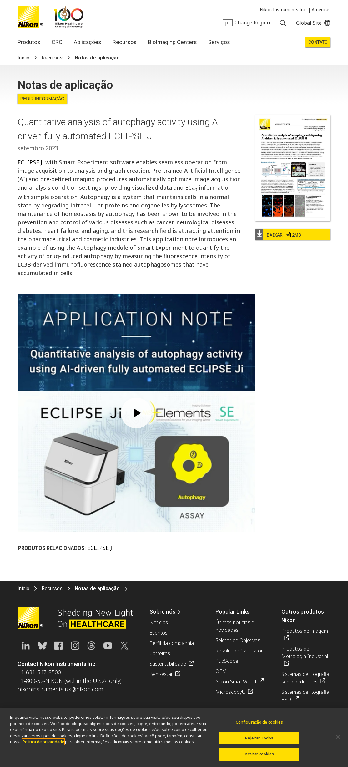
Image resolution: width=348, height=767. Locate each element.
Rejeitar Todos (259, 738)
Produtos (29, 42)
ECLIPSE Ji (31, 162)
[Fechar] (338, 737)
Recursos (125, 42)
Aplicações (87, 42)
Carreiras (159, 653)
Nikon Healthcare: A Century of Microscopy (68, 17)
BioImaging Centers (172, 42)
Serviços (219, 42)
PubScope (226, 660)
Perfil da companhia (171, 643)
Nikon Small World (235, 681)
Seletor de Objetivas (237, 640)
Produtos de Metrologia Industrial (304, 652)
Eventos (158, 632)
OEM (221, 671)
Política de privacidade (43, 741)
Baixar (284, 235)
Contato (318, 42)
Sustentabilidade (167, 663)
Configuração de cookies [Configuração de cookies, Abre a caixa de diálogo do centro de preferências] (259, 722)
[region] (174, 737)
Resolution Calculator (239, 650)
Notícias (158, 622)
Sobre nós (162, 611)
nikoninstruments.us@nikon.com (60, 689)
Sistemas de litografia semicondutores (305, 678)
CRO (57, 42)
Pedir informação (42, 98)
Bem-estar (161, 674)
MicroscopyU (230, 691)
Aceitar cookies (259, 754)
